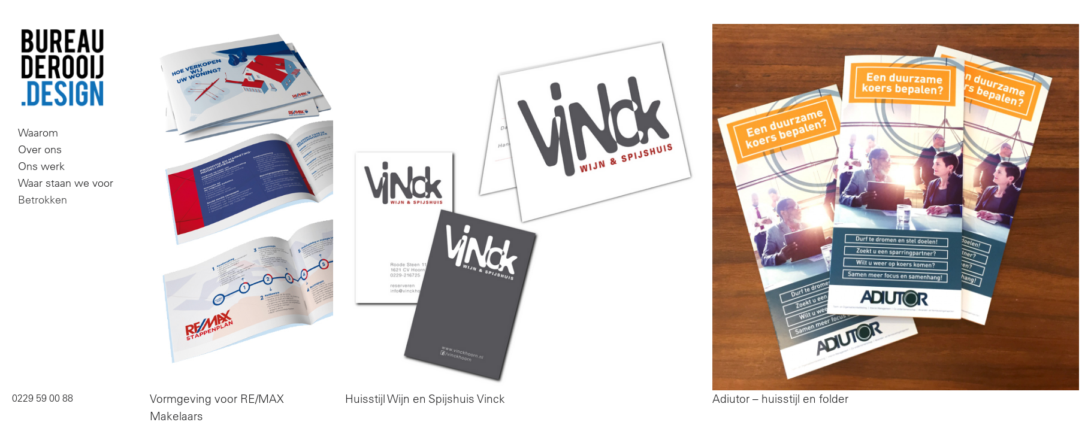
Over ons (40, 149)
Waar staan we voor (65, 183)
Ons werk (41, 166)
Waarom (38, 132)
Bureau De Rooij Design (62, 68)
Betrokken (42, 200)
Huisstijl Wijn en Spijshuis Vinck (425, 398)
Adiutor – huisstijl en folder (780, 398)
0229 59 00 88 (42, 398)
